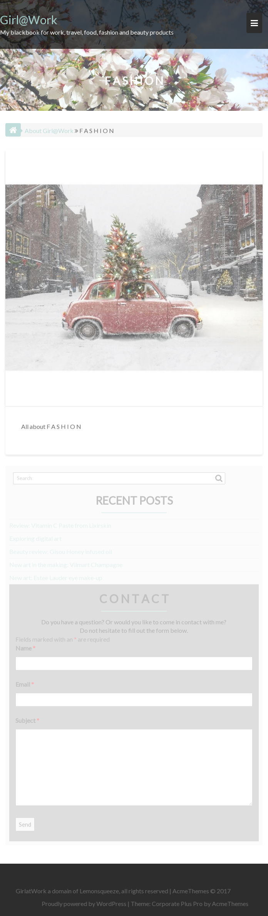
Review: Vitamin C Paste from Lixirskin (60, 523)
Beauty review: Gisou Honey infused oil (60, 549)
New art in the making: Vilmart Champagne (65, 562)
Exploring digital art (35, 536)
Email (24, 682)
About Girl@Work (49, 129)
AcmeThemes (232, 903)
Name (25, 645)
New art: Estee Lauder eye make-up (55, 575)
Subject (27, 718)
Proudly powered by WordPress (86, 903)
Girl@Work (28, 20)
